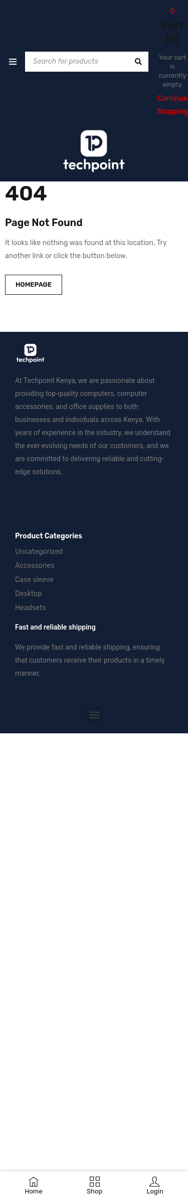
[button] (94, 715)
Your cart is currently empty (172, 71)
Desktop (28, 593)
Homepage (34, 284)
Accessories (35, 565)
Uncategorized (39, 551)
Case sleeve (34, 579)
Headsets (30, 608)
